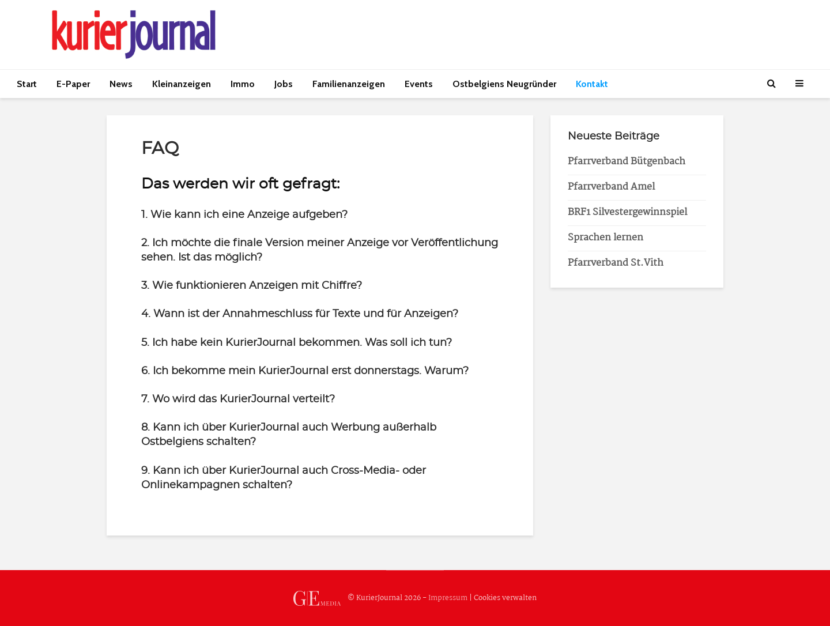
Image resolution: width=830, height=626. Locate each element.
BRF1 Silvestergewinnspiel (627, 212)
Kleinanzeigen (181, 83)
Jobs (283, 83)
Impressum (447, 598)
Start (27, 83)
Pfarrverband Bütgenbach (626, 161)
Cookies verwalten (505, 598)
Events (419, 83)
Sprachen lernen (605, 238)
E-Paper (73, 83)
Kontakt (592, 83)
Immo (243, 83)
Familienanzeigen (348, 83)
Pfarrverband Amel (611, 187)
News (121, 83)
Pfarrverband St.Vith (615, 263)
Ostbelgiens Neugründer (504, 83)
